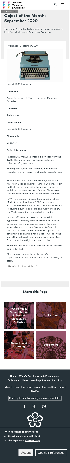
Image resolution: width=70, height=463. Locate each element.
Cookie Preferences (51, 452)
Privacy (16, 387)
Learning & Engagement (46, 376)
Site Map (35, 391)
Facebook (25, 406)
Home (13, 376)
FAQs (61, 387)
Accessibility (50, 387)
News (25, 380)
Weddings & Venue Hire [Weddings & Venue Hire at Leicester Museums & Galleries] (43, 380)
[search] (55, 4)
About (8, 387)
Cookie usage (32, 441)
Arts (60, 380)
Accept (26, 452)
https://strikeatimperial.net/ (22, 266)
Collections (13, 380)
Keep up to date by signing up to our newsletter (35, 398)
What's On (25, 376)
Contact (27, 387)
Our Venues (9, 11)
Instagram (44, 407)
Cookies (37, 387)
